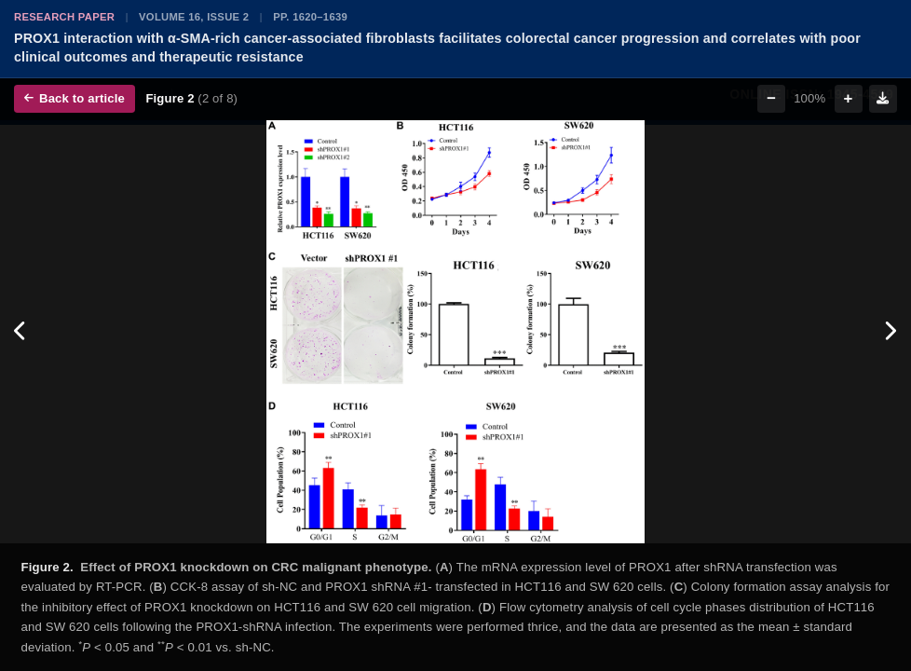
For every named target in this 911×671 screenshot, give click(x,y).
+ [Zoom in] (848, 98)
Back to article (74, 98)
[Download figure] (883, 99)
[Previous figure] (21, 331)
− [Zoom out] (771, 98)
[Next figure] (890, 331)
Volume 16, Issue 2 (194, 16)
